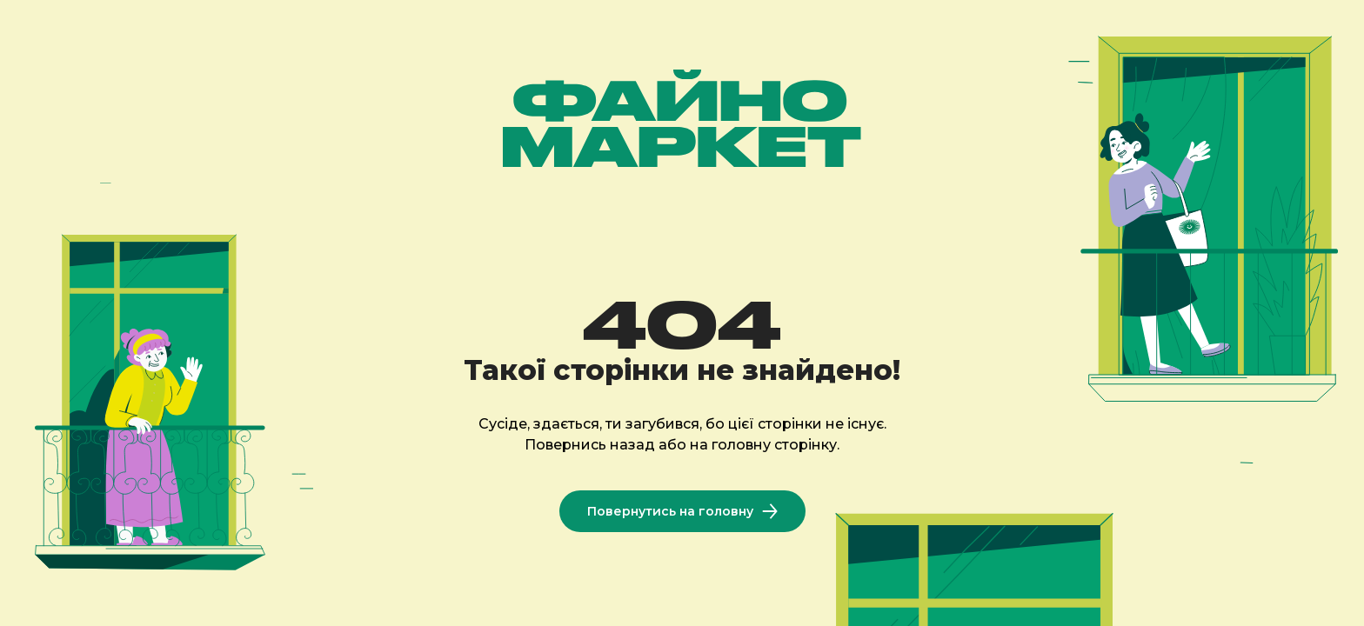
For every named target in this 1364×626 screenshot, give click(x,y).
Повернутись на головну (682, 511)
